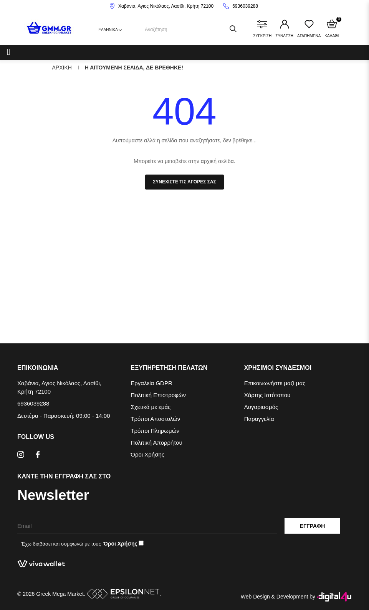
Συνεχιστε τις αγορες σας (184, 182)
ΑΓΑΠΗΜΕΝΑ (309, 29)
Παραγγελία (259, 418)
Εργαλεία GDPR (151, 383)
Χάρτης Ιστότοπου (267, 395)
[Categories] (8, 51)
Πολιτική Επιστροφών (158, 395)
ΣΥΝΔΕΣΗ (284, 29)
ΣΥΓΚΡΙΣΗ (262, 29)
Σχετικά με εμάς (150, 407)
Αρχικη (62, 67)
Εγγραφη (312, 526)
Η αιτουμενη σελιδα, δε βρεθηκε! (134, 67)
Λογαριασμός (261, 407)
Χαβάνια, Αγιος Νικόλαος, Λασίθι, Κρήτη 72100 (165, 6)
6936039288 (245, 6)
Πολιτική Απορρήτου (156, 442)
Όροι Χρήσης (147, 454)
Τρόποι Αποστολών (155, 418)
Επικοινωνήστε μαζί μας (275, 383)
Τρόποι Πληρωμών (155, 430)
